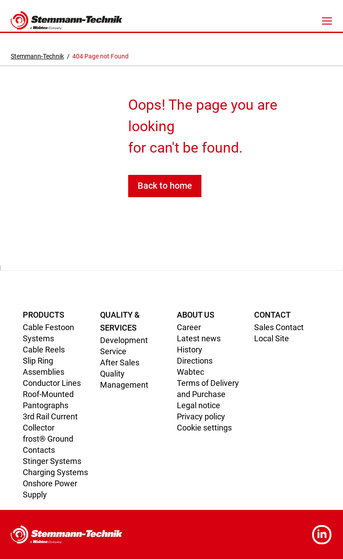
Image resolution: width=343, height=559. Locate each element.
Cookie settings (204, 427)
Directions (195, 360)
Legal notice (198, 405)
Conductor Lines (52, 383)
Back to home (165, 185)
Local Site (271, 338)
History (189, 349)
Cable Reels (44, 349)
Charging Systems (55, 472)
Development (124, 340)
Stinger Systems (52, 461)
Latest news (199, 338)
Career (189, 327)
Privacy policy (201, 416)
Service (113, 351)
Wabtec (190, 372)
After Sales (119, 362)
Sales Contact (279, 327)
